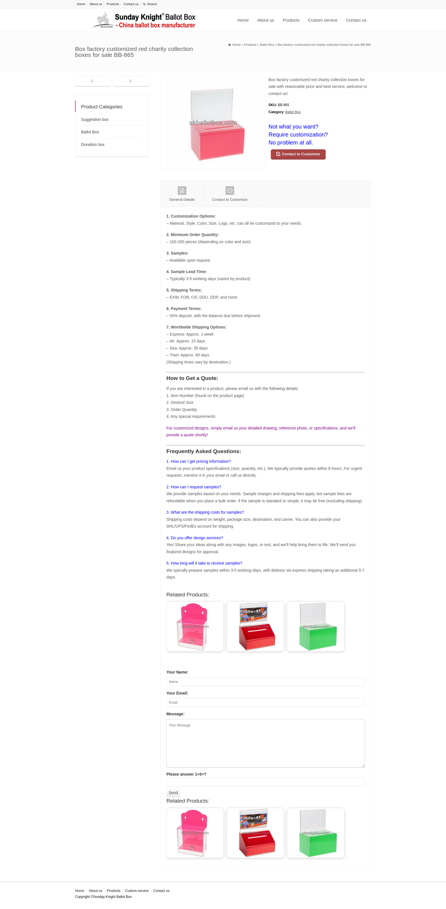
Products (113, 4)
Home (81, 4)
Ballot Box (293, 112)
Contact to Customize (301, 154)
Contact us (131, 4)
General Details (182, 194)
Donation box (93, 144)
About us (96, 4)
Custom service (322, 20)
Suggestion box (95, 119)
